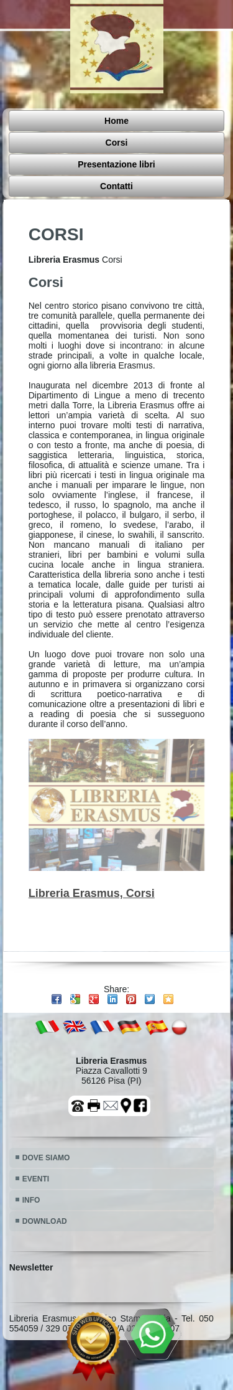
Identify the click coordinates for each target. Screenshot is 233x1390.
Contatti (116, 186)
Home (116, 121)
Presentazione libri (116, 164)
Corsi (117, 143)
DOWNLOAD (44, 1221)
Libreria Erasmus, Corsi (92, 893)
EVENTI (35, 1179)
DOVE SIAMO (46, 1157)
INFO (31, 1200)
